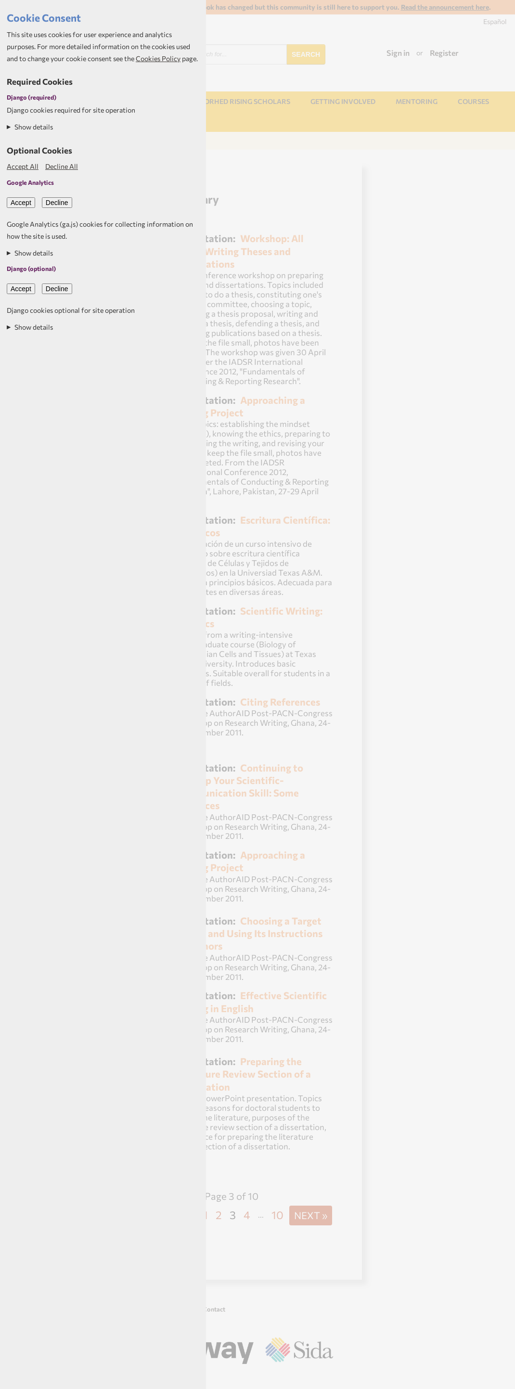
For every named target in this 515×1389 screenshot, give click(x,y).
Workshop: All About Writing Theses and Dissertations (239, 250)
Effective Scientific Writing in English (250, 1001)
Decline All (61, 166)
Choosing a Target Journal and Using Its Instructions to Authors (248, 933)
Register (444, 52)
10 (277, 1215)
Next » (310, 1215)
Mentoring (417, 101)
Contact (214, 1309)
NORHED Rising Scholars (244, 101)
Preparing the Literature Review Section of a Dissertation (242, 1073)
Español (495, 21)
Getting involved (342, 101)
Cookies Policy (158, 58)
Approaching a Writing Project (239, 406)
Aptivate (324, 1378)
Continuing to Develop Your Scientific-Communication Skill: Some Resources (238, 786)
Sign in (398, 52)
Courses (473, 101)
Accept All (23, 166)
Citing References (280, 701)
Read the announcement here (445, 7)
